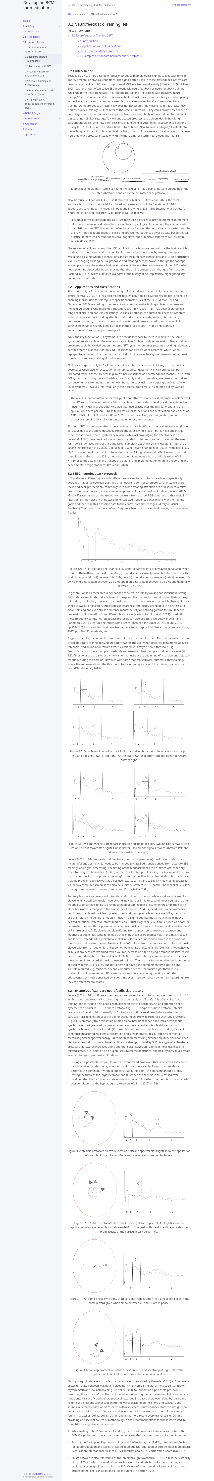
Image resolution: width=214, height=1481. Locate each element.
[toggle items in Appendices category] (59, 134)
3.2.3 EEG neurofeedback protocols (97, 51)
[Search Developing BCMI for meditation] (107, 5)
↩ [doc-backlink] (185, 1435)
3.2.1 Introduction (87, 41)
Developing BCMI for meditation (39, 5)
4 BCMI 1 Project (32, 113)
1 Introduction (31, 31)
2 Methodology (31, 36)
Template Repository (181, 4)
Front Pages (29, 26)
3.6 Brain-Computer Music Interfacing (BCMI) (39, 92)
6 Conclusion (30, 123)
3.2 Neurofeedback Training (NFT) (36, 58)
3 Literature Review (33, 42)
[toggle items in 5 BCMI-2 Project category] (59, 118)
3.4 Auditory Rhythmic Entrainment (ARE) (37, 73)
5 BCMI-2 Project (32, 118)
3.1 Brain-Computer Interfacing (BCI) (36, 49)
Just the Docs (42, 1473)
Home (26, 20)
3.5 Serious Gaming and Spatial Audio (38, 83)
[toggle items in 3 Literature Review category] (59, 42)
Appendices (29, 134)
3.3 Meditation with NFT (38, 66)
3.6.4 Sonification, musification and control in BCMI (40, 103)
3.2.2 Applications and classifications (98, 46)
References (29, 129)
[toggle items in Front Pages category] (59, 26)
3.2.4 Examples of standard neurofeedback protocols (109, 56)
